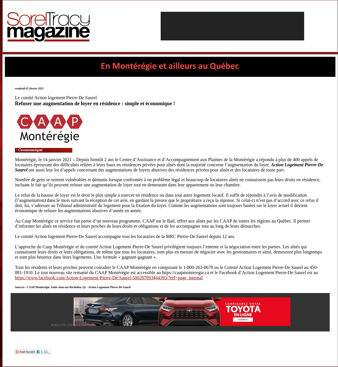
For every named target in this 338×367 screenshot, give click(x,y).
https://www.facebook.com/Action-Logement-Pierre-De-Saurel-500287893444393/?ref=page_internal (109, 277)
